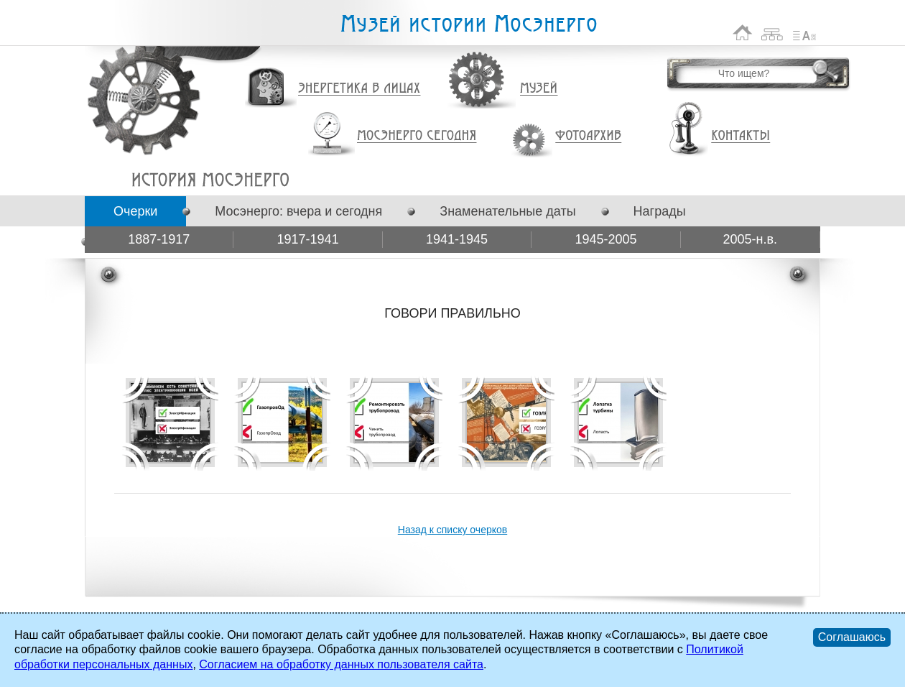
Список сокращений (804, 33)
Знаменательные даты (507, 211)
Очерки (135, 211)
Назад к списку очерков (452, 529)
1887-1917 (159, 239)
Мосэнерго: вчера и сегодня (298, 211)
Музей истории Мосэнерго (468, 24)
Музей (539, 88)
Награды (660, 211)
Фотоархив (588, 136)
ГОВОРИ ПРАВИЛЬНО (210, 179)
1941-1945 (457, 239)
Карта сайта (772, 33)
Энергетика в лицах (359, 88)
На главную (742, 33)
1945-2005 (605, 239)
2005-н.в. (750, 239)
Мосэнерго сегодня (416, 136)
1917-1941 (308, 239)
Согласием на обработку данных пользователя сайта (341, 664)
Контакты (740, 136)
